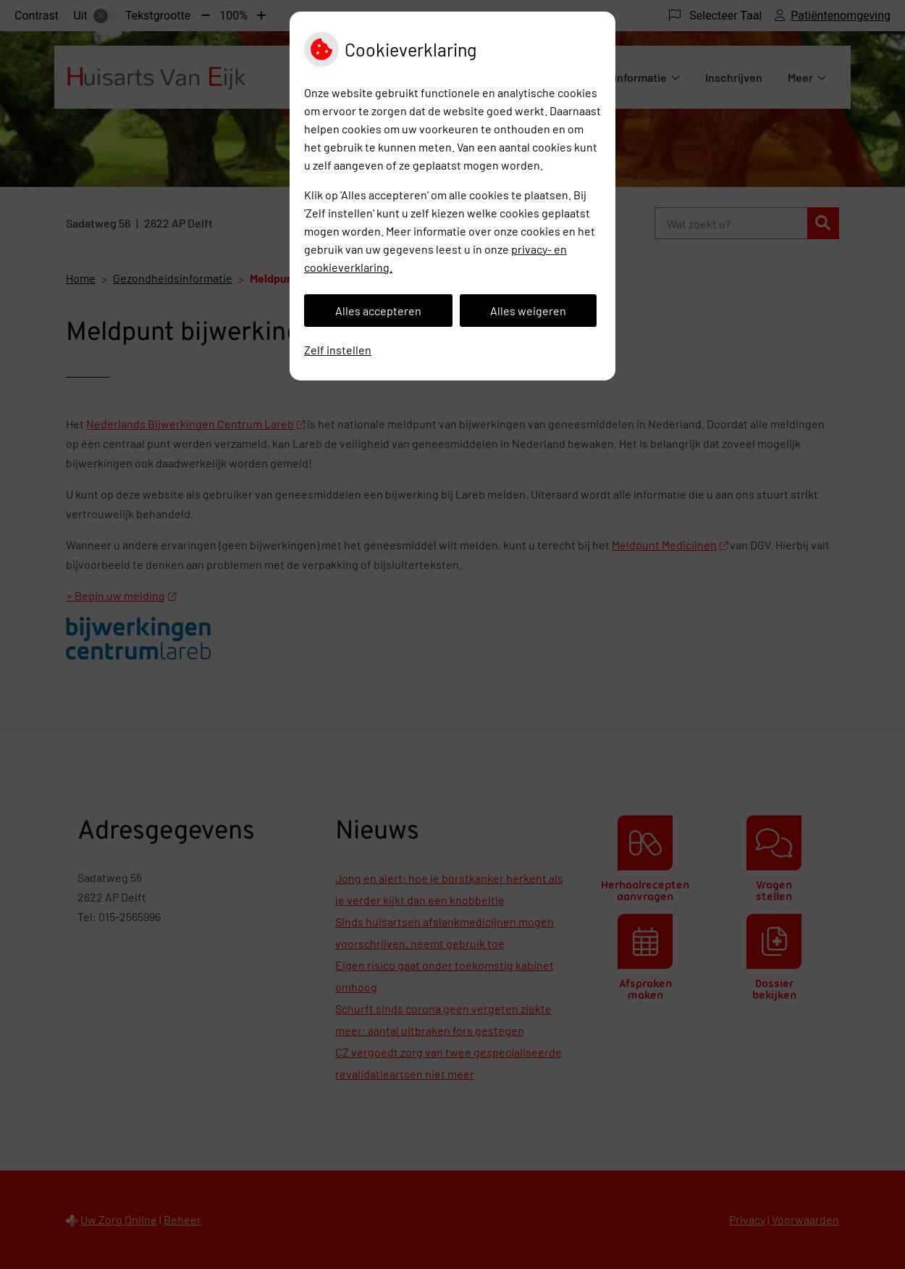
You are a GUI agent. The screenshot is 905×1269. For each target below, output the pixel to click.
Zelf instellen (337, 350)
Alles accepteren (378, 310)
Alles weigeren (528, 310)
